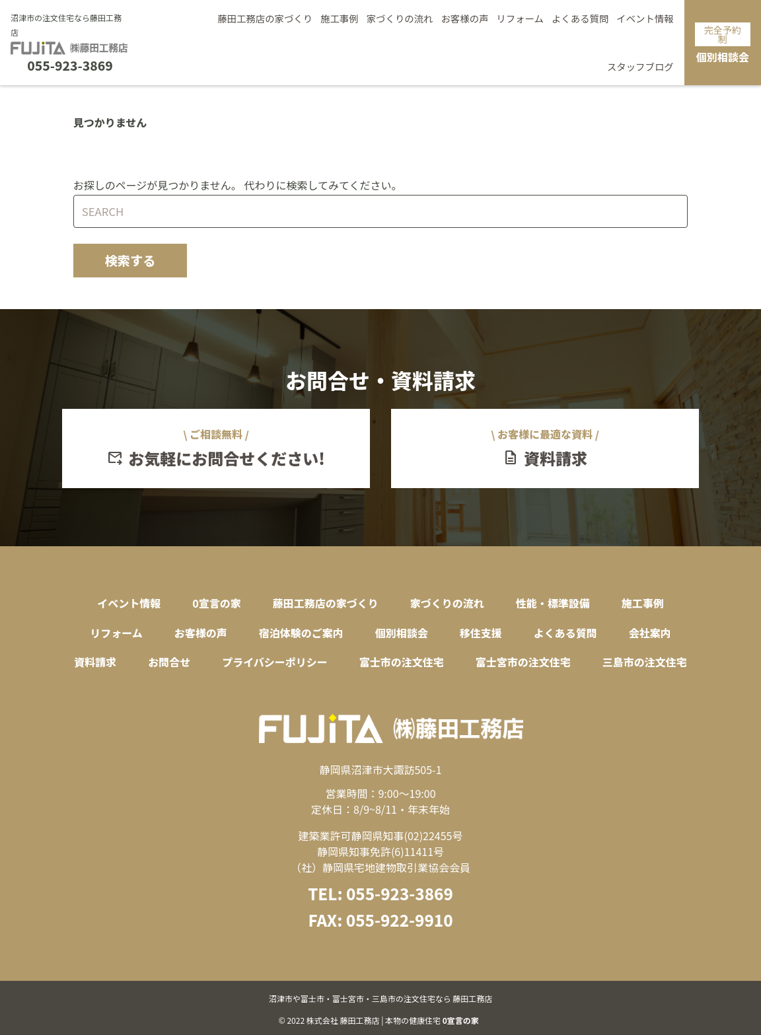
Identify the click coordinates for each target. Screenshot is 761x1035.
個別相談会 (722, 43)
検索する (130, 260)
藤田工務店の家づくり (264, 18)
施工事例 (339, 18)
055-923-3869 (69, 65)
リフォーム (520, 18)
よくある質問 (580, 18)
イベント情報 (644, 18)
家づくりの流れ (400, 18)
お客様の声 (464, 18)
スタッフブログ (640, 66)
